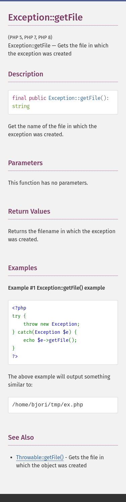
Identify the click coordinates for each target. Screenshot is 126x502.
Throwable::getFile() (40, 457)
